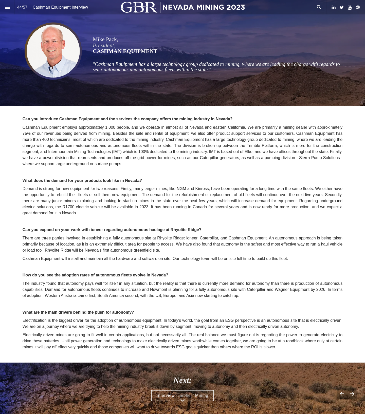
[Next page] (352, 393)
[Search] (319, 7)
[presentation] (182, 53)
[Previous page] (342, 393)
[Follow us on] (357, 7)
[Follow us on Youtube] (349, 7)
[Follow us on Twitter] (341, 7)
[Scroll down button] (182, 400)
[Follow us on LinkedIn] (333, 7)
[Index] (7, 7)
